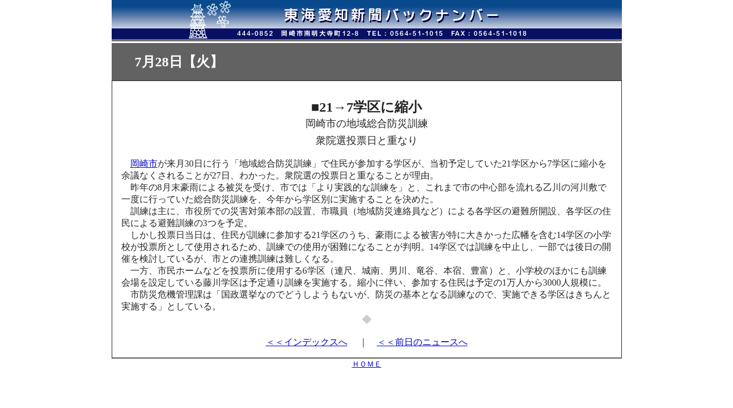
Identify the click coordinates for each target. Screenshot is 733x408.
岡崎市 (144, 163)
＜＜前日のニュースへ (422, 342)
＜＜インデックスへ (307, 342)
